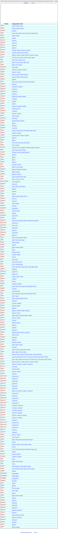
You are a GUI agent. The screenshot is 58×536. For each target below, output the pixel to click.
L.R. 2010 (35, 532)
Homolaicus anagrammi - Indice (26, 532)
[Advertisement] (29, 13)
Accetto (32, 2)
